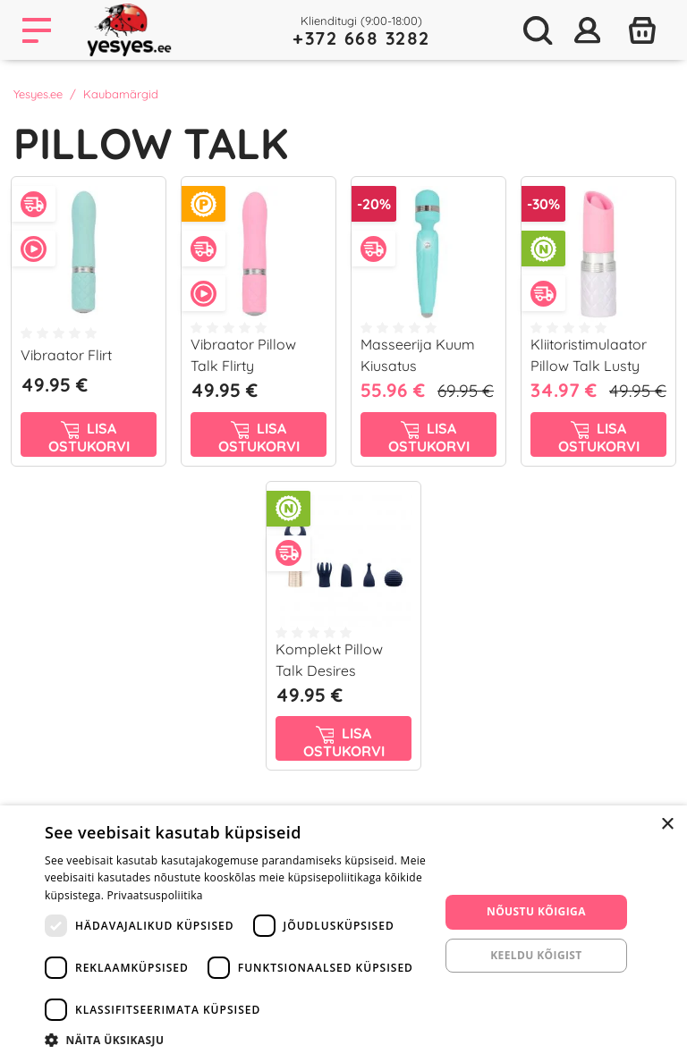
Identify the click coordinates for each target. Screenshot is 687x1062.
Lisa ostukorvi (89, 437)
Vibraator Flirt (66, 355)
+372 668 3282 (361, 38)
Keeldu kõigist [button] (536, 955)
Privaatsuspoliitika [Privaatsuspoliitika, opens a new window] (155, 895)
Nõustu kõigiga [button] (536, 911)
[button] (236, 1040)
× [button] (667, 824)
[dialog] (343, 933)
